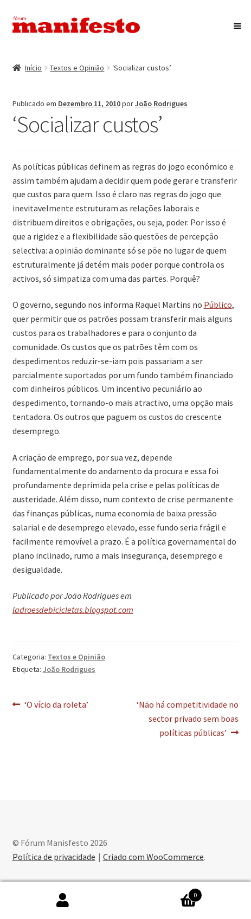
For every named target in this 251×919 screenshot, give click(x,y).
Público (218, 304)
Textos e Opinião (77, 68)
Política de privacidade (53, 856)
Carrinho (164, 892)
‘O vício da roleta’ (56, 705)
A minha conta (63, 900)
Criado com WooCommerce (153, 856)
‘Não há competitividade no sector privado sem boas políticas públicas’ (187, 718)
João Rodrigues (161, 103)
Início (33, 68)
